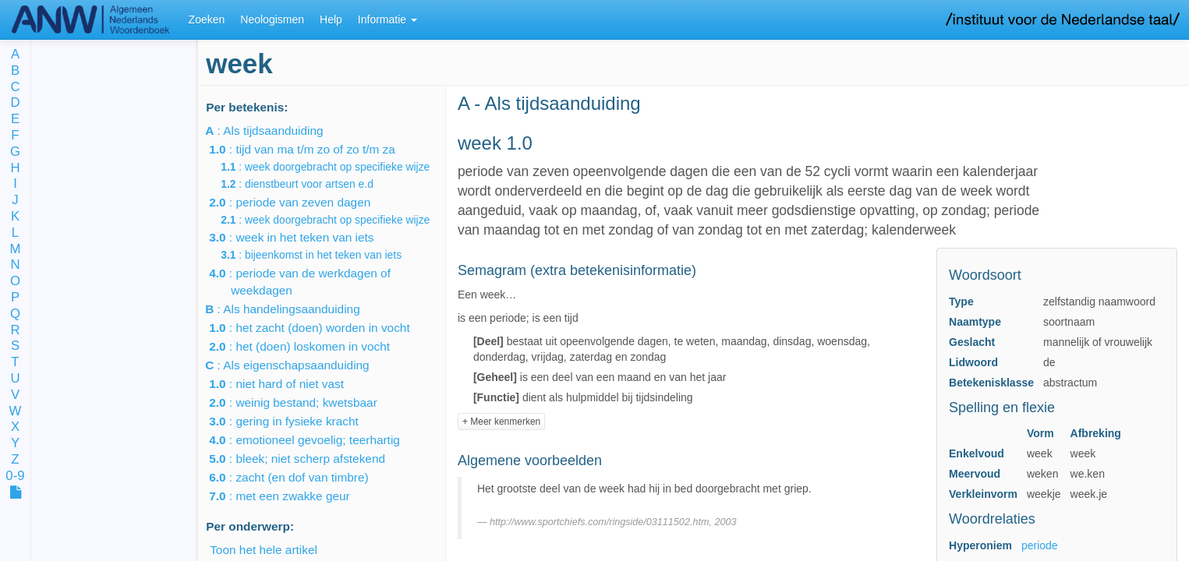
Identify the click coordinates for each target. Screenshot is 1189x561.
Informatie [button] (387, 19)
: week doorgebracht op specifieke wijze (336, 167)
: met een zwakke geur (290, 496)
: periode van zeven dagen (300, 202)
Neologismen (272, 19)
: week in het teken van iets (302, 237)
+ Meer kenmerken (501, 421)
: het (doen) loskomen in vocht (310, 346)
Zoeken (207, 19)
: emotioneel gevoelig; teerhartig (315, 439)
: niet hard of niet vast (287, 383)
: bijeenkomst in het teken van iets (322, 255)
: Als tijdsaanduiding (277, 130)
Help (331, 19)
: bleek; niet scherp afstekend (308, 458)
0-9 (14, 476)
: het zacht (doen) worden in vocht (320, 327)
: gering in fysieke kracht (295, 421)
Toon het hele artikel (263, 549)
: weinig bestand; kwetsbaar (304, 402)
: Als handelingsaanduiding (295, 309)
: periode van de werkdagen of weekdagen (311, 281)
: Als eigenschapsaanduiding (300, 365)
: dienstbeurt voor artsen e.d (307, 184)
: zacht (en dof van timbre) (299, 477)
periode (1039, 545)
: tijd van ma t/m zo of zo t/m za (313, 149)
